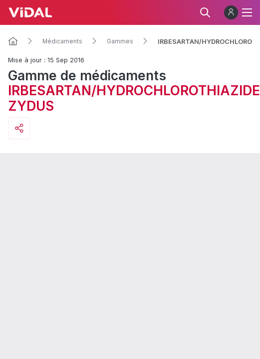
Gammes (120, 41)
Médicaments (62, 41)
